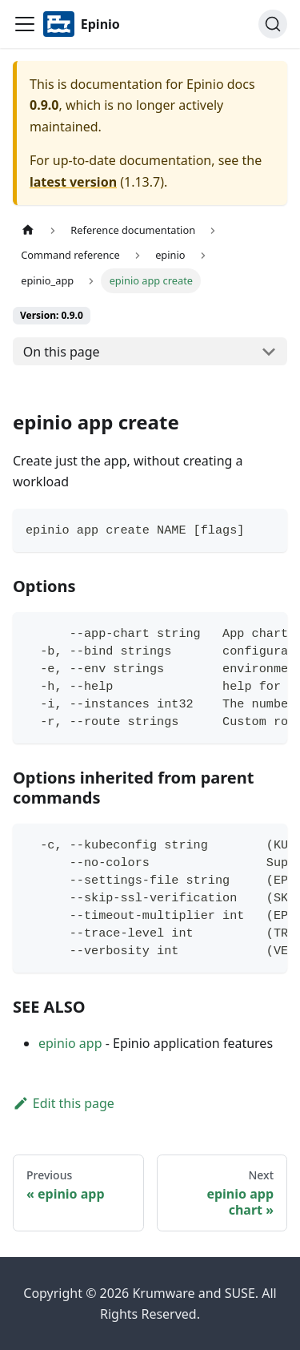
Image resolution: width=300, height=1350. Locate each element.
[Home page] (28, 230)
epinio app (70, 1043)
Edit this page (63, 1103)
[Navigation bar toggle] (25, 24)
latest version (73, 182)
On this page (61, 352)
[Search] (272, 24)
